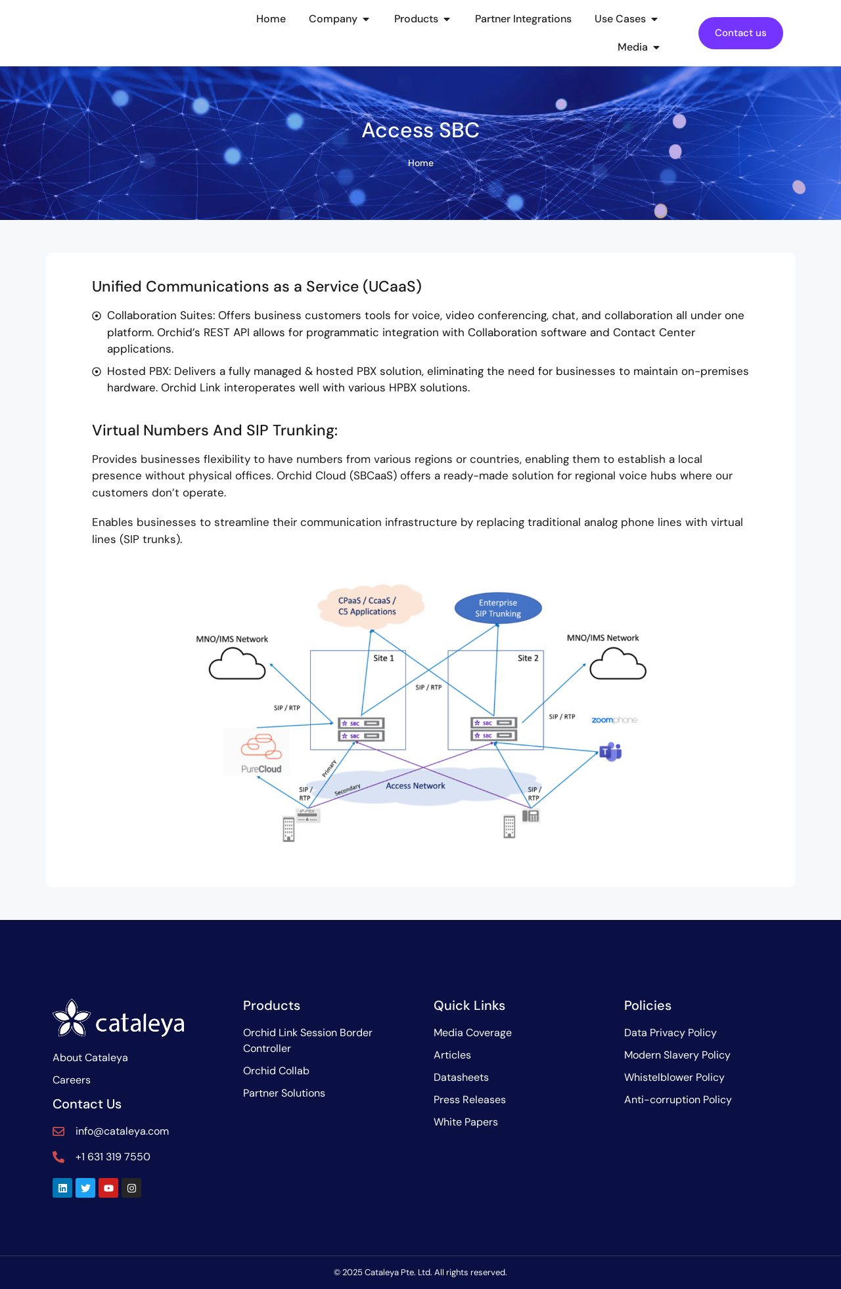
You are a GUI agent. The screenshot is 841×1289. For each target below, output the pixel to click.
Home (421, 163)
